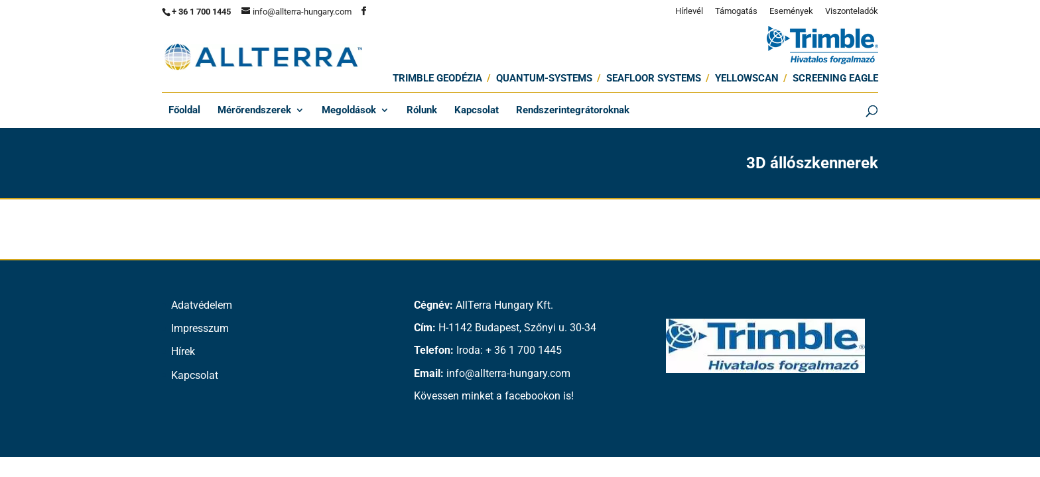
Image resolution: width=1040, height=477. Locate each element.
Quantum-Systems (544, 78)
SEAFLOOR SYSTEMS (653, 78)
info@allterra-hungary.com (508, 373)
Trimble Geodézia (437, 78)
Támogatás (736, 11)
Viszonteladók (851, 11)
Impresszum (200, 328)
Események (791, 11)
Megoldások (349, 110)
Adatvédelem (201, 305)
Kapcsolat (476, 110)
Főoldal (184, 110)
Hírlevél (689, 11)
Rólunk (422, 110)
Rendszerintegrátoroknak (572, 110)
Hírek (183, 351)
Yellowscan (747, 78)
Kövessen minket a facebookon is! (494, 396)
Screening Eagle (835, 78)
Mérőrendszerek (254, 110)
